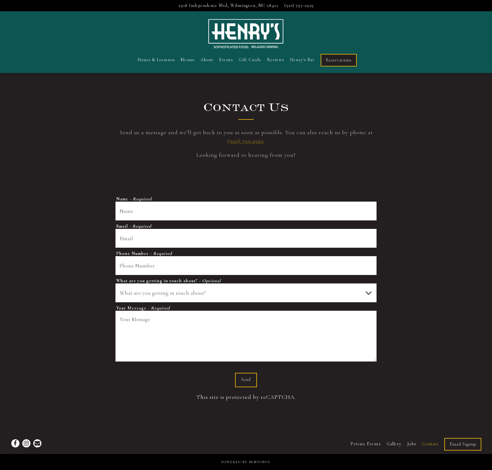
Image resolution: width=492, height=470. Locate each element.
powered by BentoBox (246, 462)
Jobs (411, 443)
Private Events (365, 443)
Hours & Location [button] (156, 59)
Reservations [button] (339, 60)
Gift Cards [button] (250, 59)
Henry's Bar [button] (302, 59)
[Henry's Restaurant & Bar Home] (246, 32)
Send (246, 379)
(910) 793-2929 (245, 140)
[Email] (37, 443)
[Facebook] (15, 443)
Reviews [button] (275, 59)
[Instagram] (26, 443)
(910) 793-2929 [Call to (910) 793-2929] (299, 5)
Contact (430, 443)
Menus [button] (187, 59)
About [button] (207, 59)
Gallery (394, 443)
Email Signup (463, 444)
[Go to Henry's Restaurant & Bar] (228, 5)
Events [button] (226, 59)
